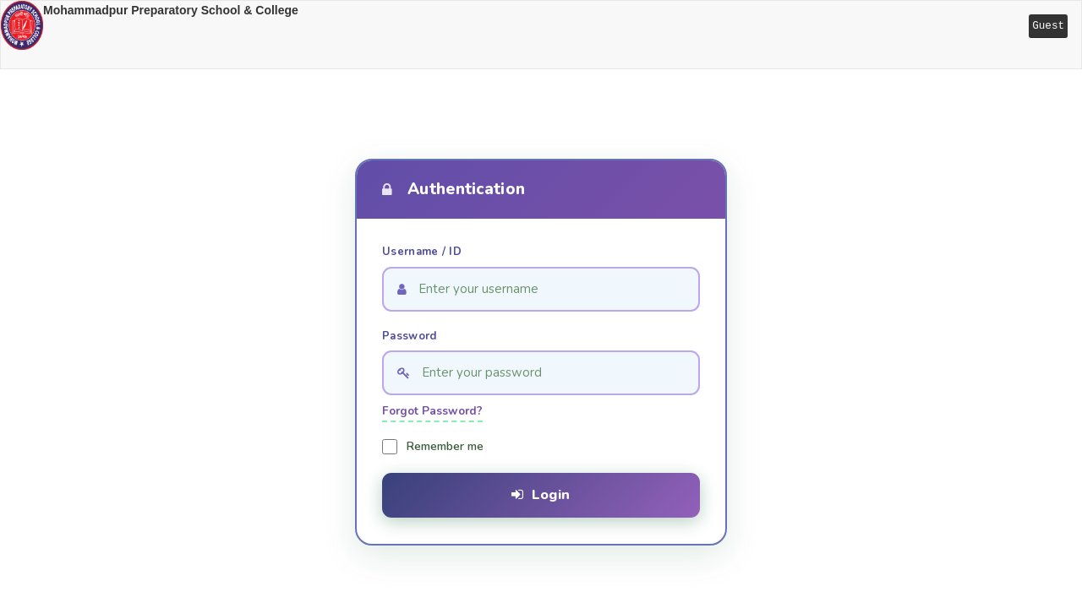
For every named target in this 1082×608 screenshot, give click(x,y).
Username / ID (422, 251)
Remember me (445, 446)
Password (409, 336)
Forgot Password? (432, 411)
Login (540, 495)
